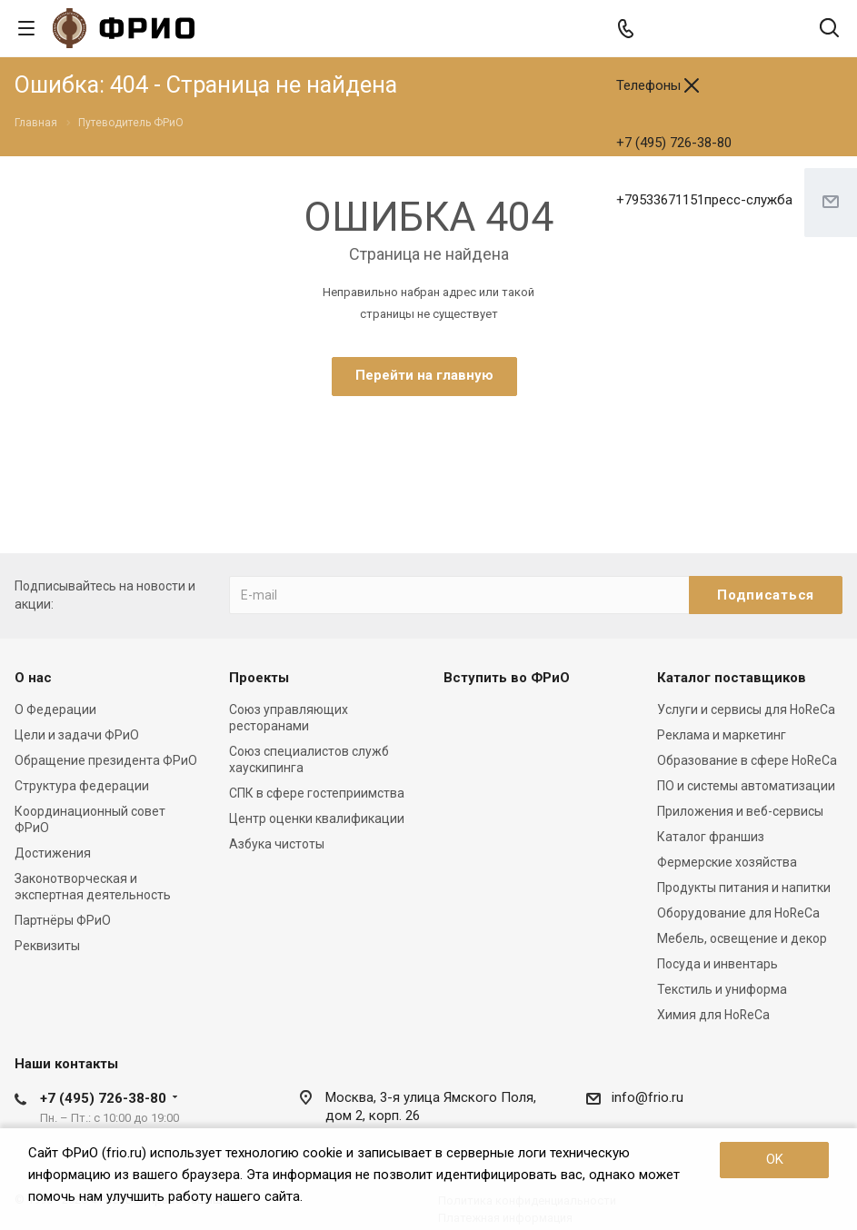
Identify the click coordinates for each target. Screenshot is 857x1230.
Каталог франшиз (710, 836)
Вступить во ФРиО (506, 678)
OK (774, 1159)
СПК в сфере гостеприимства (316, 793)
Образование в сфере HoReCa (747, 760)
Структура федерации (82, 786)
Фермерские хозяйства (727, 862)
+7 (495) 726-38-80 (674, 142)
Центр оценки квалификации (316, 818)
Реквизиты (47, 945)
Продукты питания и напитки (744, 887)
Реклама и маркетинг (721, 735)
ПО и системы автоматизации (746, 786)
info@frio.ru (647, 1097)
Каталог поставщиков (731, 678)
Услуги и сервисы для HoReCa (746, 709)
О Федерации (55, 709)
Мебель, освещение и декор (742, 938)
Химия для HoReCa (713, 1014)
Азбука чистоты (276, 844)
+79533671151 (704, 200)
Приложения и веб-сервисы (740, 811)
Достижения (53, 853)
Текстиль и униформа (722, 989)
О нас (33, 678)
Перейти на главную (424, 375)
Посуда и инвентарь (717, 964)
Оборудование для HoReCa (738, 913)
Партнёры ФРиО (63, 920)
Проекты (259, 678)
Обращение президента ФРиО (106, 760)
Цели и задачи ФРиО (77, 735)
